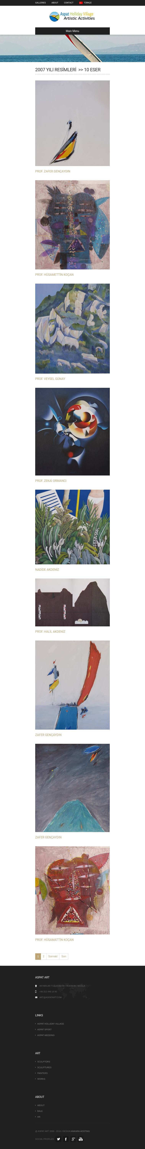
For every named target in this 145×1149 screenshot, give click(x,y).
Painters (42, 1073)
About (54, 3)
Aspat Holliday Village (50, 1024)
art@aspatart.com (50, 997)
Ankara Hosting (80, 1131)
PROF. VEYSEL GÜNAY (50, 379)
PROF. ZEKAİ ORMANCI (50, 481)
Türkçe (85, 3)
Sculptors (43, 1062)
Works (41, 1079)
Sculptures (44, 1067)
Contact (68, 3)
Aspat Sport (44, 1029)
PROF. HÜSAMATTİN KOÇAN (54, 940)
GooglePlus (73, 1139)
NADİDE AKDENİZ (47, 569)
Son (63, 956)
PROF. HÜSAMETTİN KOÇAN (54, 275)
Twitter (58, 1139)
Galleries (40, 3)
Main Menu (58, 31)
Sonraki (52, 956)
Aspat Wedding (46, 1035)
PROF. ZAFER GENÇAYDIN (52, 171)
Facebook (66, 1139)
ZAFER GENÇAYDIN (48, 735)
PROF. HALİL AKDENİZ (50, 631)
